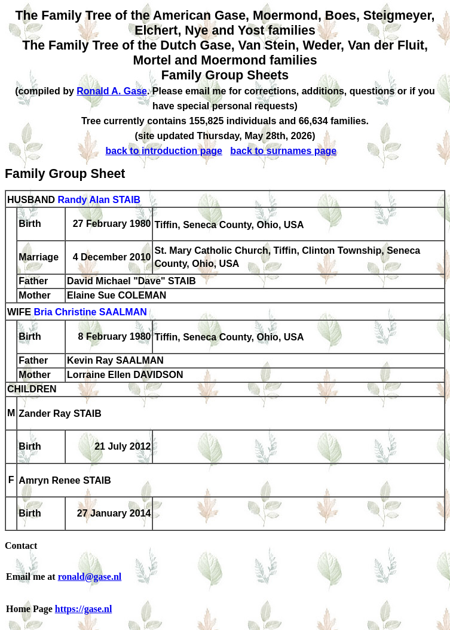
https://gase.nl (83, 609)
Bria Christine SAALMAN (89, 313)
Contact (21, 545)
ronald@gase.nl (90, 576)
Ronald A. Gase (111, 91)
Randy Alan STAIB (98, 200)
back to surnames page (283, 151)
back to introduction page (163, 151)
